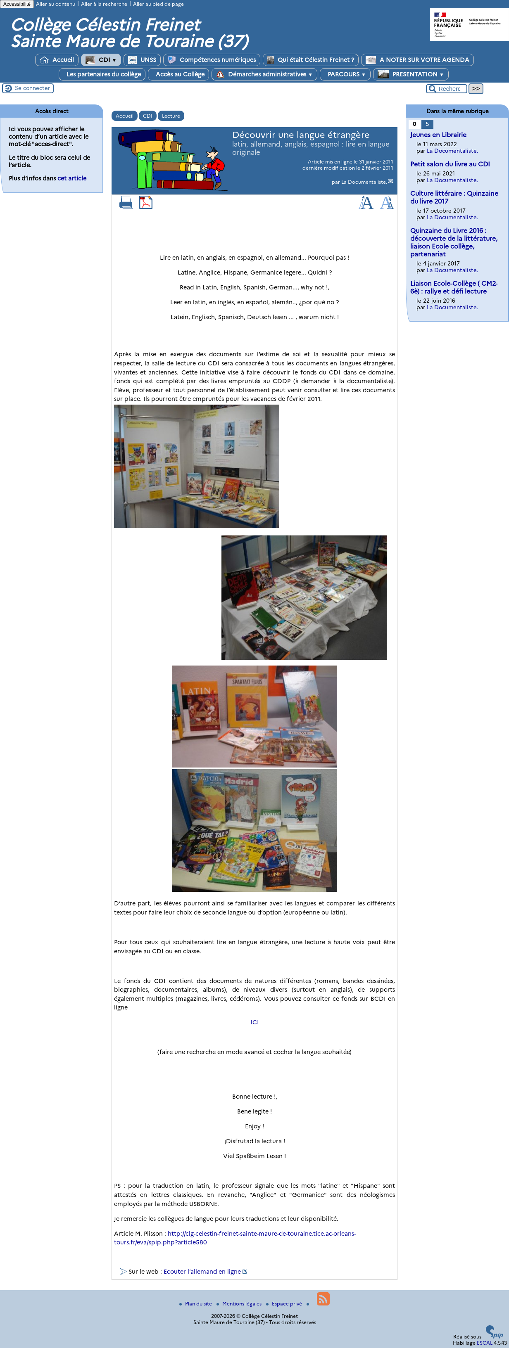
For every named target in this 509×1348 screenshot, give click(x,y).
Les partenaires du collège (102, 74)
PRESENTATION (411, 74)
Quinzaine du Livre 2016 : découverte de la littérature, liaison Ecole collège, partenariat (453, 242)
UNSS (142, 60)
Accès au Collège (178, 74)
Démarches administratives (264, 74)
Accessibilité (17, 4)
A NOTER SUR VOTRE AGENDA (417, 60)
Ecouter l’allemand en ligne (202, 1271)
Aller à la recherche (104, 4)
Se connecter (32, 88)
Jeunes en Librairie (438, 135)
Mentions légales (239, 1304)
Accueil (57, 60)
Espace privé (284, 1304)
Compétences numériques (212, 60)
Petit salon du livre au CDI (450, 164)
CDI (101, 60)
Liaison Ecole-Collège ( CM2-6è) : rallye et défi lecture (453, 287)
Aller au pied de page (158, 4)
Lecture (171, 116)
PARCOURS (345, 74)
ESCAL (484, 1343)
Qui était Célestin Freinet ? (310, 60)
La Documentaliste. (364, 182)
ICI (254, 1022)
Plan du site (196, 1304)
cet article (71, 178)
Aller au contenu (55, 4)
